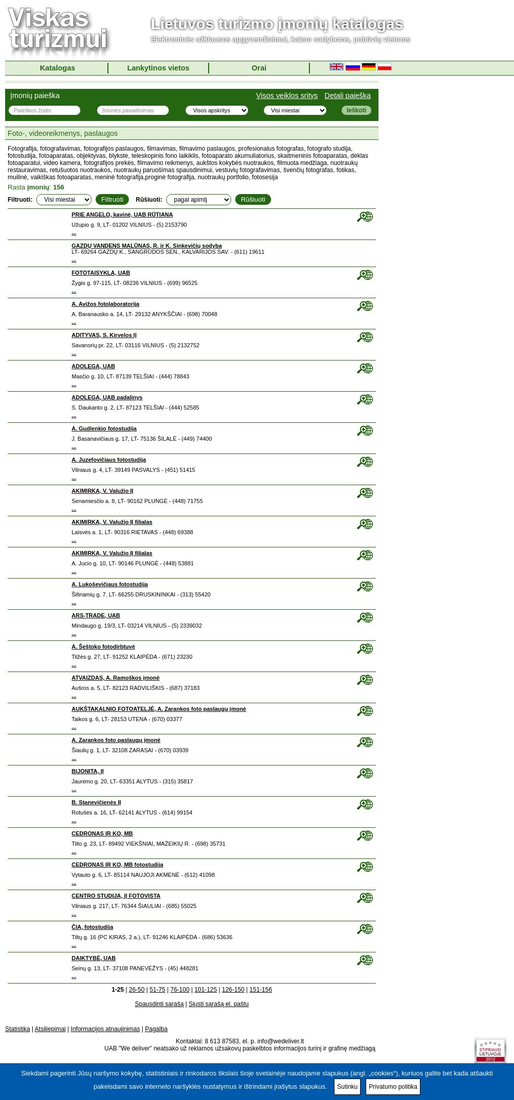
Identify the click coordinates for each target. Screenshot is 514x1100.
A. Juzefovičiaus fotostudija (109, 460)
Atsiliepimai (50, 1029)
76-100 (179, 989)
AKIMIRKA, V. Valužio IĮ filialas (112, 522)
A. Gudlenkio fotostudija (104, 428)
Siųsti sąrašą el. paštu (219, 1004)
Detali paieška (348, 95)
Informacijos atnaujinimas (105, 1029)
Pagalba (156, 1029)
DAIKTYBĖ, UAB (94, 958)
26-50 (137, 989)
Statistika (17, 1029)
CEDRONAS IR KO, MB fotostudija (117, 865)
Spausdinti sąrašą (159, 1004)
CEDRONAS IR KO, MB (102, 833)
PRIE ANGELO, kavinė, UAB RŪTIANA (122, 214)
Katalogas (57, 68)
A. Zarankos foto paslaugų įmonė (116, 740)
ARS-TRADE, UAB (96, 615)
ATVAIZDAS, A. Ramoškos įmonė (116, 678)
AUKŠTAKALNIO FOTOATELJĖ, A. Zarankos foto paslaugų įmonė (159, 709)
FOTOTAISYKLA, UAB (101, 273)
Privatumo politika (393, 1086)
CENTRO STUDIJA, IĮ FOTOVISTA (116, 896)
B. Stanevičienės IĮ (96, 802)
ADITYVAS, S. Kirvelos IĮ (104, 335)
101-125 (205, 989)
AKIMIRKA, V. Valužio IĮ (102, 491)
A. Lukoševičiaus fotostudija (110, 584)
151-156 (261, 989)
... (74, 232)
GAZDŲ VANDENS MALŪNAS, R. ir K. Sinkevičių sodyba (147, 246)
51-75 (157, 989)
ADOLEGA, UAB (93, 366)
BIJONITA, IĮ (88, 771)
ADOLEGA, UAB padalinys (107, 397)
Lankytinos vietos (158, 68)
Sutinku (347, 1086)
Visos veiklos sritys (287, 95)
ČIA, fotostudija (92, 927)
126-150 (233, 989)
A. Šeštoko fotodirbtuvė (103, 646)
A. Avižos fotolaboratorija (105, 304)
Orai (259, 68)
